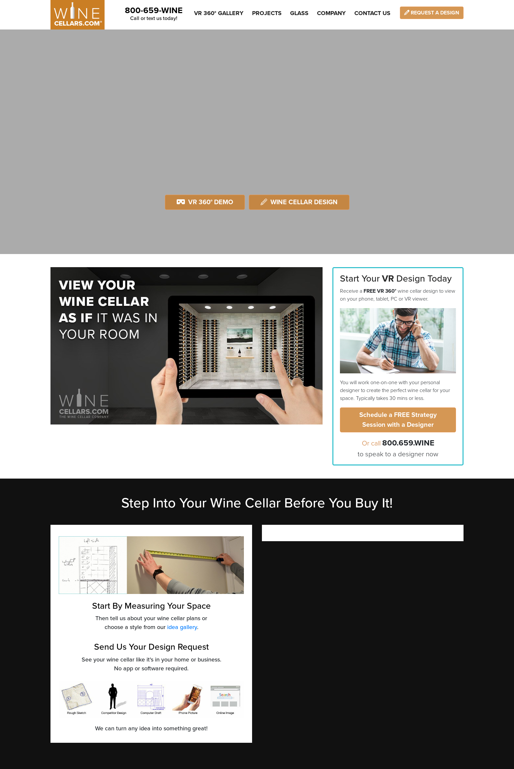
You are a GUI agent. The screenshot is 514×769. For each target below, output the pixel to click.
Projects (267, 13)
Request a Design (431, 13)
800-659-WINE (154, 10)
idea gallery (182, 627)
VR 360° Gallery (219, 13)
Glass (299, 13)
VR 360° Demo (205, 202)
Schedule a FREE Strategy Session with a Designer (398, 420)
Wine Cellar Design (299, 202)
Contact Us (372, 13)
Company (331, 13)
